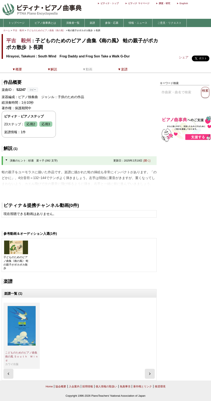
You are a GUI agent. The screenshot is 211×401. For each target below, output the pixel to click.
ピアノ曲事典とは (45, 22)
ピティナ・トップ (110, 3)
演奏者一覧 (73, 22)
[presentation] (8, 374)
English (184, 3)
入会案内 (74, 386)
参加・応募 (111, 22)
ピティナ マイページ (138, 3)
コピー (32, 89)
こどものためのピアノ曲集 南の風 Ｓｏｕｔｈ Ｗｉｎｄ (22, 356)
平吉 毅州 (18, 30)
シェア (184, 57)
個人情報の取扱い (106, 386)
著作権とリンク (142, 386)
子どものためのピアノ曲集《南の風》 (46, 30)
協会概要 (60, 386)
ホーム (6, 30)
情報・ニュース (138, 22)
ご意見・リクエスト (169, 22)
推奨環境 (160, 386)
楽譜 (92, 22)
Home (49, 386)
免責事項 (125, 386)
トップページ (16, 22)
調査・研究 (164, 3)
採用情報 (87, 386)
